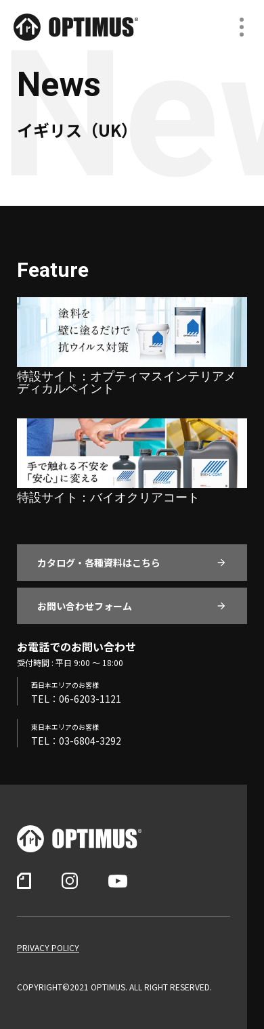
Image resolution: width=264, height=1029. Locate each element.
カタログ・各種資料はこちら (98, 562)
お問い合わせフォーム (84, 606)
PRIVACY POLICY (48, 948)
